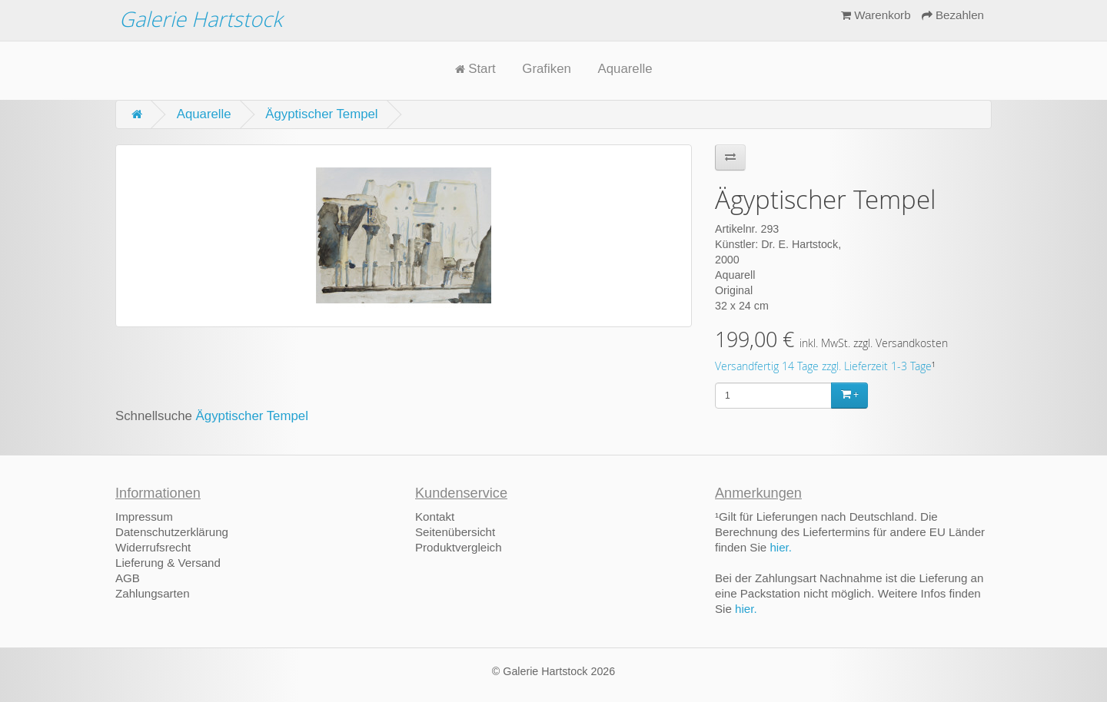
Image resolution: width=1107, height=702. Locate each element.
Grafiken (546, 68)
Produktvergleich (458, 547)
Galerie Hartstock (200, 19)
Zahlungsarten (152, 593)
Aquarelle (625, 68)
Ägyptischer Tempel (321, 114)
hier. (781, 547)
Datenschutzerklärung (171, 531)
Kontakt (434, 516)
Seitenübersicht (455, 531)
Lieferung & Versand (168, 562)
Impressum (144, 516)
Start (475, 68)
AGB (127, 577)
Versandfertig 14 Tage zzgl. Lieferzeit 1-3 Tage (823, 366)
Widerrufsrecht (153, 547)
